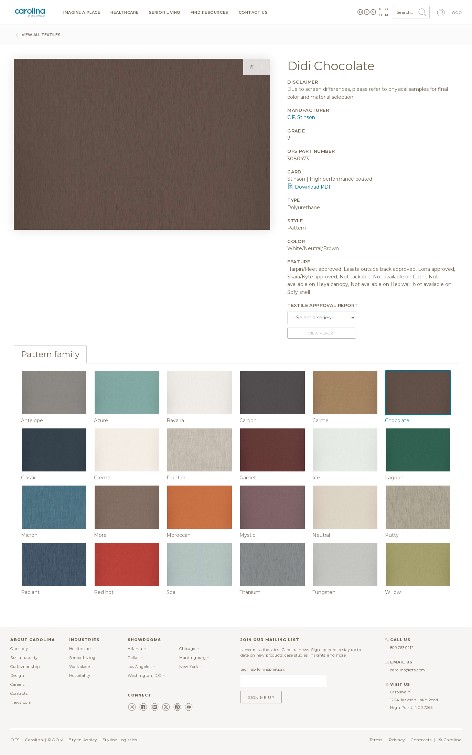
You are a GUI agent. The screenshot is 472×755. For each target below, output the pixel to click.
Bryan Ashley (82, 739)
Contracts (421, 739)
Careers (17, 684)
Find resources (209, 12)
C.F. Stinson (301, 117)
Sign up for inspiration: (262, 669)
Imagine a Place (81, 12)
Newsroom (20, 702)
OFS (15, 739)
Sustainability (24, 657)
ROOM (55, 739)
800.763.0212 (402, 647)
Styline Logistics (120, 739)
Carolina (34, 739)
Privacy (397, 739)
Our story (19, 648)
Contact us (253, 12)
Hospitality (79, 675)
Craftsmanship (25, 666)
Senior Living (164, 12)
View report (321, 333)
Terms (376, 739)
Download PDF (309, 187)
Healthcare (124, 12)
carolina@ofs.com (407, 670)
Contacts (19, 693)
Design (17, 675)
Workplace (79, 666)
